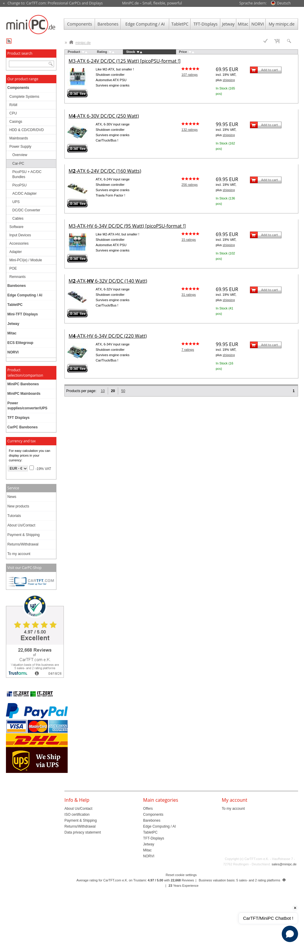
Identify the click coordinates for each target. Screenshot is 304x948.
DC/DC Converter (26, 210)
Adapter (16, 252)
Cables (17, 218)
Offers (148, 808)
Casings (16, 122)
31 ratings (188, 294)
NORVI (257, 24)
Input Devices (20, 235)
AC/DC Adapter (24, 193)
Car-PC (18, 163)
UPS (16, 202)
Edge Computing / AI (145, 24)
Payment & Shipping (23, 535)
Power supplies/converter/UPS (27, 405)
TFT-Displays (206, 24)
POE (13, 268)
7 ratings (187, 349)
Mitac (243, 24)
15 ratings (188, 239)
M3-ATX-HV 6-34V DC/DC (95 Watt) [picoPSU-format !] (127, 226)
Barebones (107, 24)
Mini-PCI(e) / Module (26, 260)
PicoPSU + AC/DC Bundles (27, 174)
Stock (130, 52)
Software (16, 227)
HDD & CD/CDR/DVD (27, 130)
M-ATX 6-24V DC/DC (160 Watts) (105, 171)
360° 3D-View (77, 93)
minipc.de (80, 41)
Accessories (19, 243)
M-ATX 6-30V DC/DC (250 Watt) (104, 116)
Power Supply (20, 146)
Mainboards (19, 138)
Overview (19, 155)
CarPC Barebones (22, 427)
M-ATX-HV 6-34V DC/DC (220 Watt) (108, 336)
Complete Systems (24, 97)
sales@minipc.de (284, 864)
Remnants (18, 277)
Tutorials (14, 516)
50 (123, 391)
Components (79, 24)
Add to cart (269, 69)
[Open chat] (290, 934)
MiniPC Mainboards (23, 394)
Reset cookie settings (181, 875)
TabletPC (180, 24)
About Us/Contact (21, 525)
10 (102, 391)
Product (74, 52)
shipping (229, 80)
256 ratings (189, 184)
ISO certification (77, 814)
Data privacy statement (82, 832)
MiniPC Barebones (23, 384)
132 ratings (189, 129)
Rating (102, 52)
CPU (13, 113)
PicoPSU (19, 185)
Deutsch (284, 3)
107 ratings (189, 74)
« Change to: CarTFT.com (53, 3)
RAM (14, 105)
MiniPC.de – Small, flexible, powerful (152, 3)
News (11, 497)
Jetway (228, 24)
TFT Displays (18, 418)
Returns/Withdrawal (23, 544)
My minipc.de (281, 24)
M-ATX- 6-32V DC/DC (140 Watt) (108, 281)
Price (183, 52)
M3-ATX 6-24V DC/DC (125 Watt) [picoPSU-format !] (124, 61)
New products (18, 506)
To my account (18, 554)
